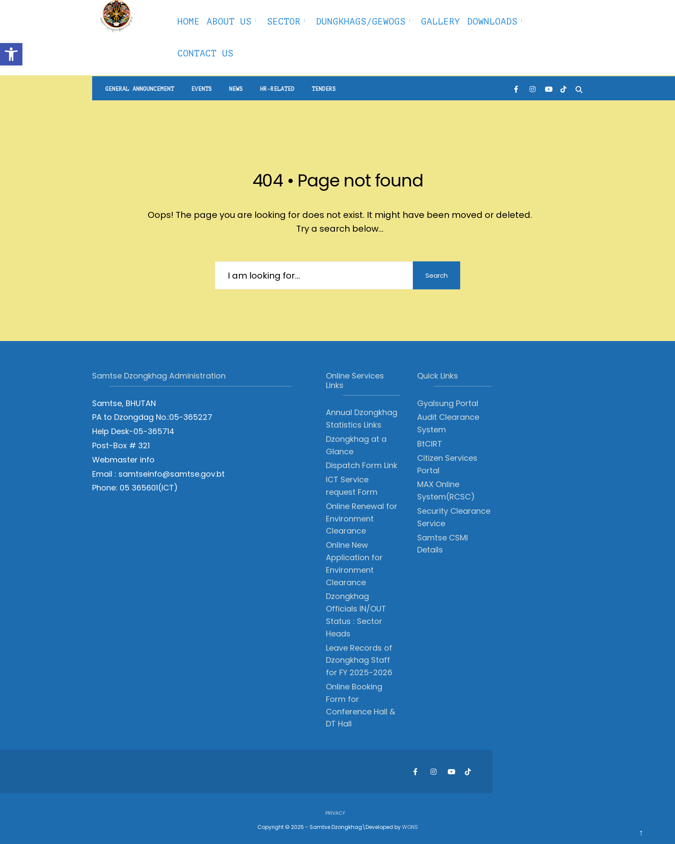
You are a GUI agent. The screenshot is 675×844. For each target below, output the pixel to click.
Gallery (440, 21)
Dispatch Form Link (361, 465)
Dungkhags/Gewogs (361, 21)
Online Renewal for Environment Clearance (361, 519)
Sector (283, 21)
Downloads (492, 21)
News (236, 89)
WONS (410, 827)
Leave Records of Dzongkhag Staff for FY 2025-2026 (359, 660)
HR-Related (277, 89)
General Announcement (139, 89)
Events (201, 89)
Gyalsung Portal (447, 403)
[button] (11, 54)
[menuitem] (233, 20)
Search (436, 275)
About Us (229, 21)
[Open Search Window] (579, 88)
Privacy (335, 813)
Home (188, 21)
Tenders (324, 89)
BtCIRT (429, 443)
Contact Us (205, 53)
